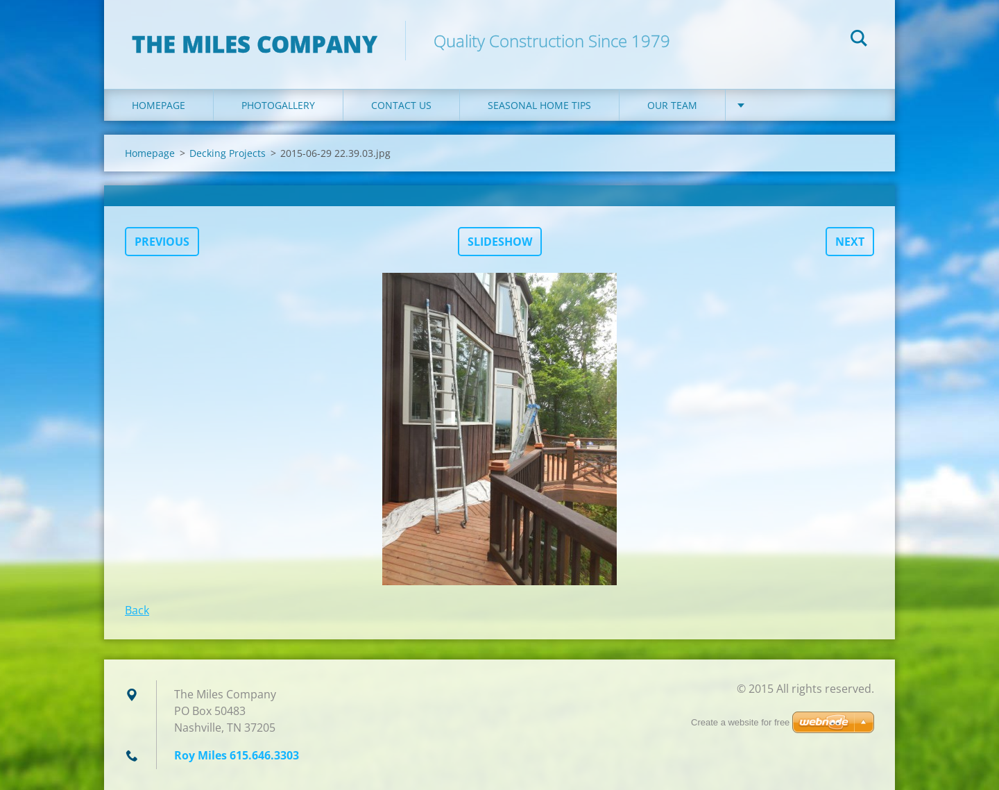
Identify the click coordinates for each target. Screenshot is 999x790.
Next (849, 241)
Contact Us (401, 105)
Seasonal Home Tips (539, 105)
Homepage (158, 105)
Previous (162, 241)
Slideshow (500, 241)
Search (859, 40)
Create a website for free (740, 722)
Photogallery (278, 105)
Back (137, 610)
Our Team (672, 105)
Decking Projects (227, 153)
